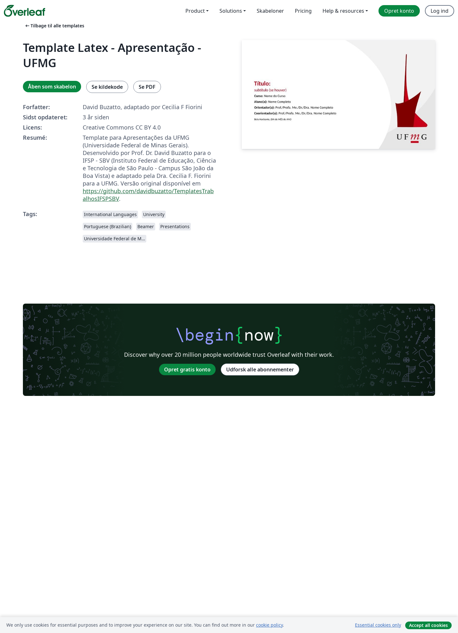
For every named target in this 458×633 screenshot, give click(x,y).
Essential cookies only (378, 625)
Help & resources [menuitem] (343, 10)
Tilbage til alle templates (54, 26)
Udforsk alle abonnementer (260, 369)
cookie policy (269, 625)
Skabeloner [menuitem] (270, 10)
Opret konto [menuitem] (399, 10)
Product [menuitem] (195, 10)
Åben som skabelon (52, 86)
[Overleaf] (24, 11)
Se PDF (147, 86)
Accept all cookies (428, 625)
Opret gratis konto (187, 369)
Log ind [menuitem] (439, 10)
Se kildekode (107, 86)
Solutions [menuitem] (230, 10)
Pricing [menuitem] (303, 10)
